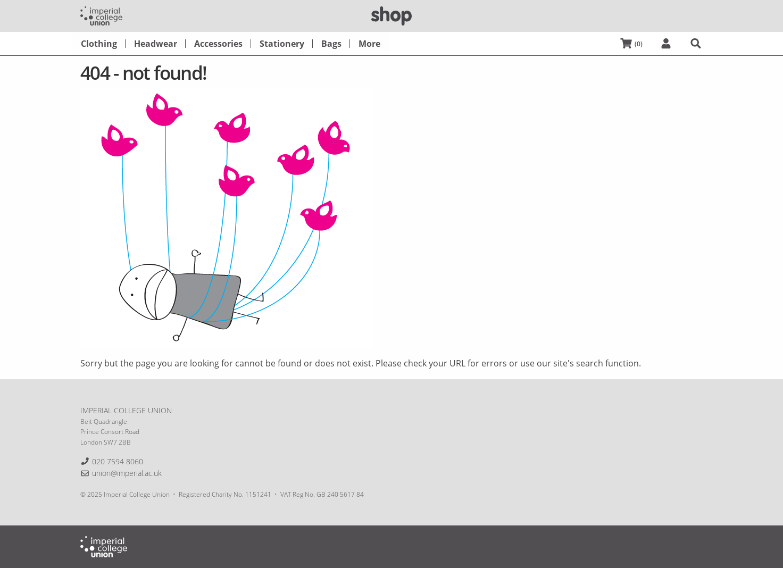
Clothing (99, 43)
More (369, 43)
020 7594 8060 (117, 461)
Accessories (218, 43)
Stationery (282, 43)
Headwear (155, 43)
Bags (331, 43)
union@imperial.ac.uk (127, 473)
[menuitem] (99, 43)
